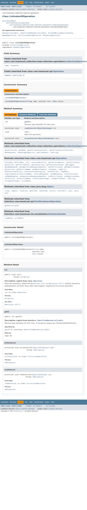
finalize (23, 191)
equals (15, 191)
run (26, 132)
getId (27, 122)
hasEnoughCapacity (26, 152)
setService (10, 178)
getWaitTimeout (39, 169)
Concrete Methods (47, 115)
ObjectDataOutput (46, 138)
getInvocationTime (54, 165)
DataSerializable (10, 33)
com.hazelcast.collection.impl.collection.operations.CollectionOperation (39, 25)
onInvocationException (35, 172)
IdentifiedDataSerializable (33, 33)
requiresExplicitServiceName (18, 174)
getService (10, 169)
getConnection (38, 165)
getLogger (69, 165)
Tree (31, 2)
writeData (25, 181)
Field (18, 9)
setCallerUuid (70, 174)
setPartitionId (55, 176)
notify (52, 191)
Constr (24, 9)
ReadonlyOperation (51, 35)
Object (50, 186)
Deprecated (39, 2)
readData (64, 172)
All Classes (50, 6)
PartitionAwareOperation (29, 35)
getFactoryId (11, 150)
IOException (38, 350)
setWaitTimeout (58, 178)
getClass (33, 191)
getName (22, 150)
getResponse (10, 152)
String (29, 101)
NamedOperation (9, 35)
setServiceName (23, 178)
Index (47, 2)
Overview (4, 2)
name (7, 65)
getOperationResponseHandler (32, 167)
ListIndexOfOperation (15, 98)
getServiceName (23, 169)
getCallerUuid (72, 162)
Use (26, 2)
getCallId (9, 165)
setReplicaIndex (71, 176)
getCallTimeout (23, 165)
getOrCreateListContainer (61, 150)
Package (13, 2)
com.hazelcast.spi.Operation (17, 23)
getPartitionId (55, 167)
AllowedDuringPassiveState (60, 33)
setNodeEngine (11, 176)
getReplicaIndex (71, 167)
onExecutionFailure (14, 172)
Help (52, 2)
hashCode (43, 191)
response (15, 65)
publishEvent (42, 152)
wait (70, 191)
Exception (25, 277)
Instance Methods (27, 115)
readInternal (30, 128)
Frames (29, 6)
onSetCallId (52, 172)
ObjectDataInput (44, 128)
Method (31, 9)
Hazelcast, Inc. (19, 411)
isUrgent (52, 169)
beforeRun (19, 162)
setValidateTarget (40, 178)
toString (54, 152)
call (27, 162)
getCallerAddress (56, 162)
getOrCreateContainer (37, 150)
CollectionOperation (19, 45)
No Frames (37, 6)
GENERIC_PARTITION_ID (15, 75)
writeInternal (31, 138)
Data (55, 101)
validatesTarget (12, 181)
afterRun (9, 162)
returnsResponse (40, 174)
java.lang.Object (9, 21)
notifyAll (61, 191)
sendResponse (56, 174)
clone (7, 191)
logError (62, 169)
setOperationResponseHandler (32, 176)
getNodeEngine (11, 167)
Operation (58, 71)
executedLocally (39, 162)
